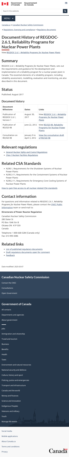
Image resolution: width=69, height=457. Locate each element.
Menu (9, 18)
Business (5, 344)
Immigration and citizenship (13, 334)
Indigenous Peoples (10, 406)
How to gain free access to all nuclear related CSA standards (29, 188)
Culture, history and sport (12, 375)
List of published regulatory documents (24, 249)
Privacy (5, 452)
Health (4, 354)
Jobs (3, 328)
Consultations (7, 288)
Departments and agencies (13, 315)
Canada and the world (11, 390)
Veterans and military (10, 411)
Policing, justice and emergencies (15, 380)
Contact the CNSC (9, 283)
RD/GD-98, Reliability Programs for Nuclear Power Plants (52, 127)
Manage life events (9, 421)
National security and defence (14, 370)
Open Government (9, 293)
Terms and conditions (11, 446)
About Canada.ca (9, 441)
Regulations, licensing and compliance (19, 29)
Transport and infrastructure (14, 385)
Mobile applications (10, 436)
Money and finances (10, 396)
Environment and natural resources (16, 365)
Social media (7, 431)
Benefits (5, 349)
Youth (4, 416)
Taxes (4, 359)
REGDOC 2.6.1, (52, 117)
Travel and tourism (9, 339)
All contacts (6, 309)
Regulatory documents (46, 29)
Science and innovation (11, 401)
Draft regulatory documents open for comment (28, 252)
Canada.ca (6, 25)
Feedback (10, 255)
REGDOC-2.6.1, (33, 52)
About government (9, 320)
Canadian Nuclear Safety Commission (27, 25)
